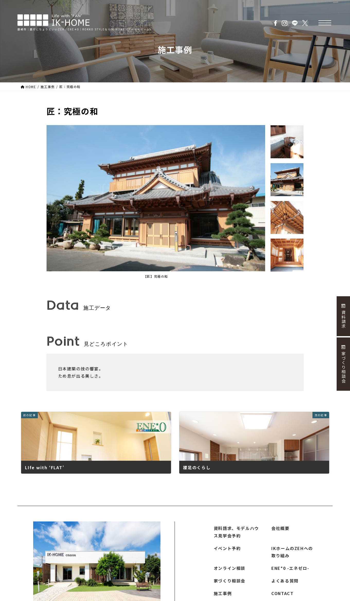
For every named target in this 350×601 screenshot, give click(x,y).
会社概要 (280, 528)
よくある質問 (285, 581)
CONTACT (282, 593)
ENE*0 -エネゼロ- (290, 568)
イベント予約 (227, 548)
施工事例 (223, 593)
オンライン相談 (229, 568)
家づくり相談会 (229, 581)
